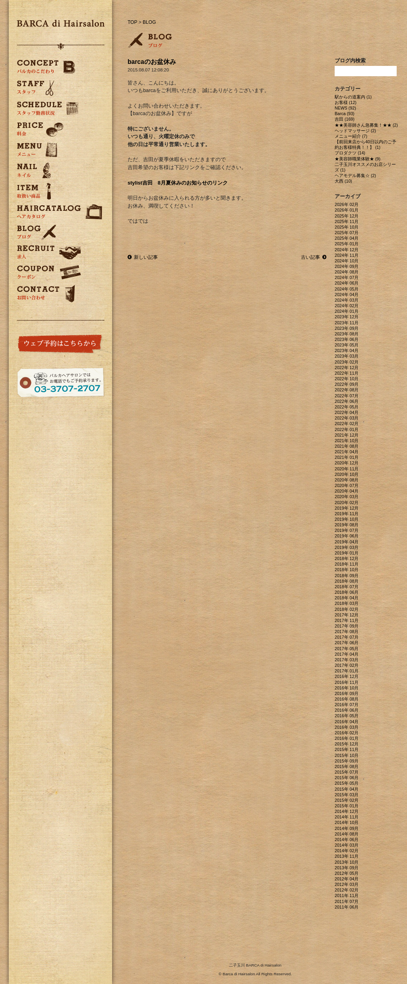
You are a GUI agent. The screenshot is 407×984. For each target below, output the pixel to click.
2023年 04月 (347, 350)
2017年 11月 (347, 620)
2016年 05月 (347, 715)
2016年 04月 (347, 721)
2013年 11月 (347, 856)
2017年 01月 (347, 670)
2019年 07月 (347, 530)
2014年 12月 (347, 811)
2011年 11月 (347, 895)
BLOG (149, 22)
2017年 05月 (347, 648)
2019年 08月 (347, 524)
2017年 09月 (347, 626)
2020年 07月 (347, 485)
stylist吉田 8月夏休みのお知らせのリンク (178, 183)
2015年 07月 (347, 772)
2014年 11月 (347, 817)
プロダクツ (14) (350, 152)
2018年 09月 (347, 575)
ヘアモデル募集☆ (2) (355, 175)
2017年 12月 (347, 614)
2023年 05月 (347, 345)
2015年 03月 (347, 794)
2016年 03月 (347, 727)
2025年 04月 (347, 238)
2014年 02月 (347, 850)
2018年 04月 (347, 597)
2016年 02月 (347, 732)
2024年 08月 (347, 272)
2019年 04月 (347, 541)
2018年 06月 (347, 592)
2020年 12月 (347, 462)
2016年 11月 (347, 682)
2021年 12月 (347, 435)
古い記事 (313, 257)
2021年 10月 (347, 440)
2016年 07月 (347, 704)
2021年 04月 (347, 451)
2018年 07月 (347, 586)
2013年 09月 (347, 867)
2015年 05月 (347, 783)
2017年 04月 (347, 654)
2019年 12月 (347, 508)
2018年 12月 (347, 558)
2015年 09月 (347, 761)
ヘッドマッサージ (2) (355, 130)
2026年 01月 (347, 210)
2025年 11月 (347, 221)
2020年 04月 (347, 491)
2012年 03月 (347, 884)
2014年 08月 (347, 834)
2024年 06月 (347, 283)
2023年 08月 (347, 333)
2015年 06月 (347, 777)
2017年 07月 (347, 637)
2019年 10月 (347, 519)
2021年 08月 (347, 446)
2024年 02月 (347, 305)
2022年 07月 (347, 395)
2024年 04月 (347, 294)
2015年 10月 (347, 755)
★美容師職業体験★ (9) (357, 158)
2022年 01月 (347, 429)
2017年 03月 (347, 659)
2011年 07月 (347, 901)
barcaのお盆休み (152, 61)
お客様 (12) (346, 102)
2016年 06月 (347, 710)
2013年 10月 (347, 862)
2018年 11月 (347, 564)
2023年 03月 (347, 356)
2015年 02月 (347, 800)
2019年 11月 (347, 513)
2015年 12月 (347, 743)
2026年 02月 (347, 204)
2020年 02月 (347, 502)
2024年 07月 (347, 277)
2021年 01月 (347, 457)
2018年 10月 (347, 569)
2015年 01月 (347, 805)
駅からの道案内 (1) (353, 96)
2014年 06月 (347, 839)
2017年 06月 (347, 642)
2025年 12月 (347, 216)
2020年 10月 (347, 474)
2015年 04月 (347, 789)
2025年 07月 (347, 232)
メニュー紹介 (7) (351, 136)
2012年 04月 (347, 878)
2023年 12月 (347, 316)
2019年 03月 (347, 547)
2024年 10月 (347, 260)
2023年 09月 (347, 328)
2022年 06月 (347, 401)
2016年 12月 (347, 676)
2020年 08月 (347, 480)
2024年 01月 (347, 311)
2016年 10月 (347, 688)
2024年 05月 (347, 289)
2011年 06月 (347, 907)
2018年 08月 (347, 581)
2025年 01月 (347, 243)
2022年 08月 (347, 389)
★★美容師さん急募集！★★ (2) (366, 125)
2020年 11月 (347, 468)
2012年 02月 (347, 890)
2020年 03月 (347, 496)
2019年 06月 (347, 535)
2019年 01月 (347, 553)
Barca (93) (345, 113)
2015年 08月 (347, 766)
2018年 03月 (347, 603)
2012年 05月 (347, 873)
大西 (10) (343, 181)
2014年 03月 (347, 845)
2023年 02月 (347, 362)
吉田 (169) (345, 119)
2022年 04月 (347, 412)
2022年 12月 (347, 367)
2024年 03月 (347, 300)
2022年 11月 (347, 373)
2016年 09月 (347, 693)
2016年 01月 (347, 738)
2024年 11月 (347, 255)
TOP (132, 22)
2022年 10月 (347, 378)
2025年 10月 (347, 227)
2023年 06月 (347, 339)
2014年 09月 (347, 828)
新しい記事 (143, 257)
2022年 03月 (347, 418)
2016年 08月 (347, 699)
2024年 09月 (347, 266)
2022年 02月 (347, 423)
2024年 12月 (347, 249)
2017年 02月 (347, 665)
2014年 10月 (347, 822)
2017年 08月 (347, 631)
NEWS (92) (345, 108)
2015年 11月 (347, 749)
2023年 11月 (347, 322)
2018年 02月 (347, 609)
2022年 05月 (347, 406)
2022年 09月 (347, 384)
